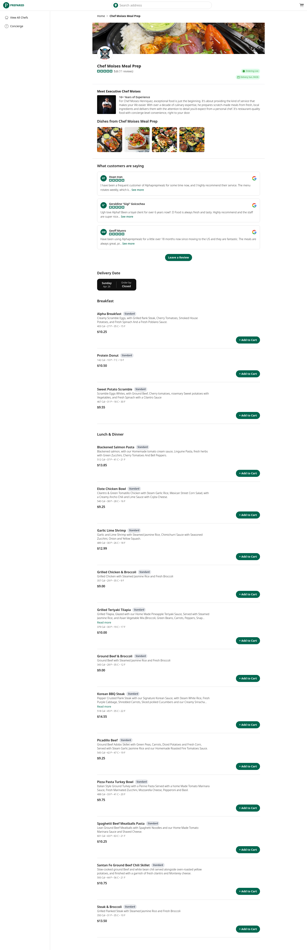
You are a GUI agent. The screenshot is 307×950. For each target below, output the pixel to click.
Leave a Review (178, 257)
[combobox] (165, 5)
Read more (104, 622)
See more (138, 190)
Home (101, 16)
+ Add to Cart (248, 340)
